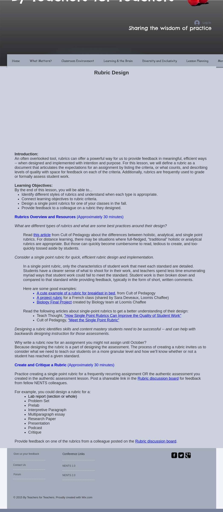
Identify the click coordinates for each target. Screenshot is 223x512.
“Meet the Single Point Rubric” (93, 320)
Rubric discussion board (155, 441)
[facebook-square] (174, 455)
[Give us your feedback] (31, 454)
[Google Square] (188, 455)
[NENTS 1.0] (74, 466)
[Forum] (26, 474)
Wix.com (87, 497)
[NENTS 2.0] (75, 475)
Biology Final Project (54, 302)
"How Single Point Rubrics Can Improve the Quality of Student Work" (122, 315)
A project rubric (49, 298)
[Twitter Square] (181, 455)
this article (42, 235)
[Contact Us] (23, 465)
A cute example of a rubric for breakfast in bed (76, 293)
